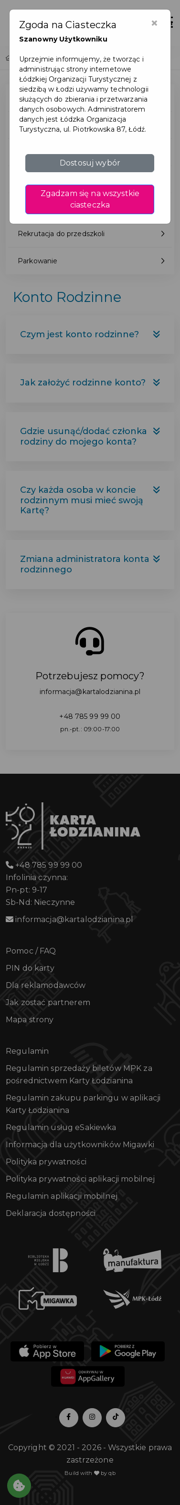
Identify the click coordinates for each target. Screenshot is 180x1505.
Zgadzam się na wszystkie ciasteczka (90, 199)
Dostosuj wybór (90, 162)
